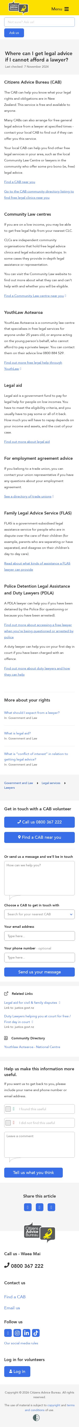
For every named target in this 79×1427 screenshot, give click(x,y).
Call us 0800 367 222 (39, 822)
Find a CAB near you (19, 182)
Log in (17, 1371)
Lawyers (9, 788)
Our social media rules (21, 1343)
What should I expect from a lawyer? (32, 712)
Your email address (19, 926)
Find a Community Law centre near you (34, 296)
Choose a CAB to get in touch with (31, 905)
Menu (60, 9)
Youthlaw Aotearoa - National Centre (32, 1047)
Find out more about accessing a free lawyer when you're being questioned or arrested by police (39, 631)
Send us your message (39, 972)
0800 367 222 (23, 1266)
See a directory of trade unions (27, 496)
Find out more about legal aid (27, 441)
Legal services (51, 783)
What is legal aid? (17, 733)
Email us (12, 1308)
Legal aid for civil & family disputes (31, 1002)
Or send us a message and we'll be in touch (38, 856)
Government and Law (19, 783)
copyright (54, 1405)
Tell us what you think (33, 1172)
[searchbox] (39, 22)
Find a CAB (15, 1297)
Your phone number (27, 948)
